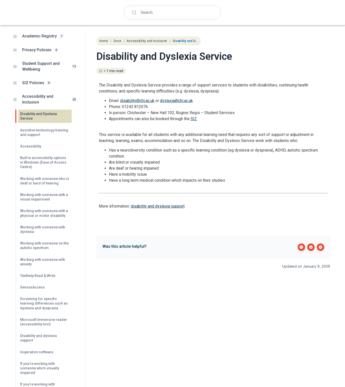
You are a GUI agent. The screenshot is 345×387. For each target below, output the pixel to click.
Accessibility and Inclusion (147, 41)
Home (103, 41)
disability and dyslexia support (158, 206)
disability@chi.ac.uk (137, 100)
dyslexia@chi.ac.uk (176, 100)
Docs (117, 41)
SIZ (194, 118)
